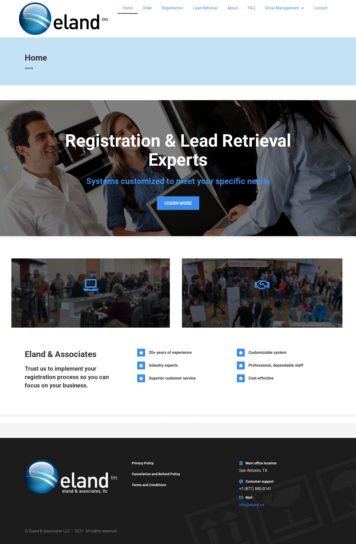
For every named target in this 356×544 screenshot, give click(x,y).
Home (127, 8)
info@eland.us (251, 504)
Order (147, 8)
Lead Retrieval (205, 8)
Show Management (284, 8)
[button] (6, 168)
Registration (172, 8)
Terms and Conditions (149, 485)
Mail (248, 497)
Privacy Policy (143, 463)
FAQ (251, 8)
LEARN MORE (178, 203)
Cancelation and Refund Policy (156, 474)
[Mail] (241, 497)
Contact (320, 8)
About (232, 8)
